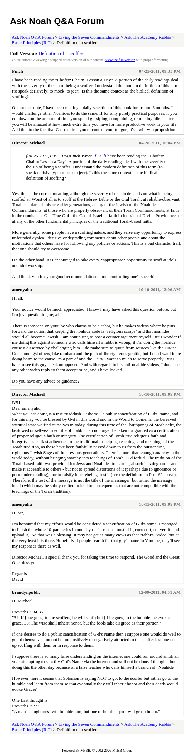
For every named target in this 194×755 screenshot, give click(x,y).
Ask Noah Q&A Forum (57, 21)
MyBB (85, 750)
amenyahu (22, 289)
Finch (17, 71)
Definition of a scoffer (61, 53)
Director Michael (28, 142)
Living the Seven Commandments (89, 37)
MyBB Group (122, 750)
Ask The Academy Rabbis (147, 37)
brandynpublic (26, 592)
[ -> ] (100, 155)
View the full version (120, 60)
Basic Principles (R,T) (32, 42)
